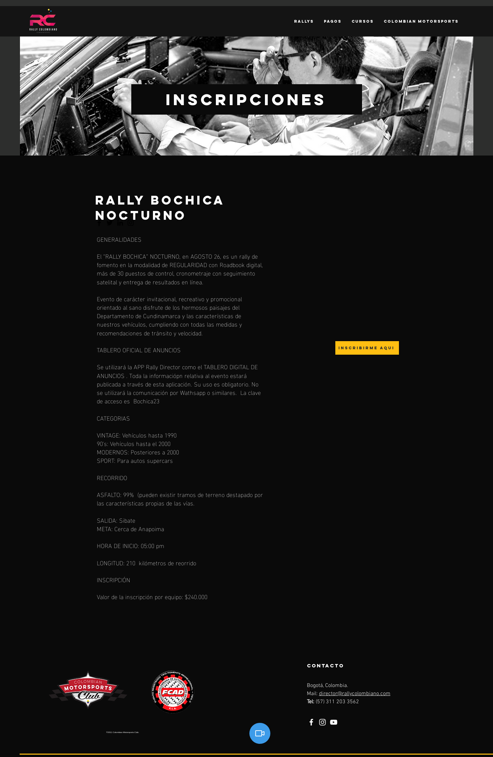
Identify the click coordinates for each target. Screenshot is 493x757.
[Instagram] (322, 722)
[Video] (259, 733)
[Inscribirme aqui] (367, 348)
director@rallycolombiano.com (354, 693)
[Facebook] (311, 722)
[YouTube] (333, 722)
